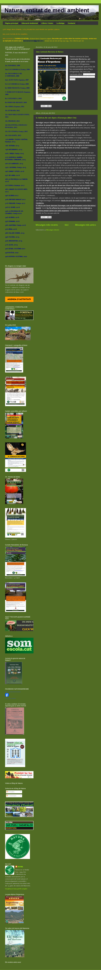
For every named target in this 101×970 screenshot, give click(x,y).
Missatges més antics (85, 225)
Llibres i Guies (47, 23)
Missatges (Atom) (52, 230)
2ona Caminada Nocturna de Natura (49, 52)
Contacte (71, 23)
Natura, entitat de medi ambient (47, 10)
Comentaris (11, 796)
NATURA (20, 867)
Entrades (10, 792)
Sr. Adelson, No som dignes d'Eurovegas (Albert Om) (56, 118)
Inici (66, 225)
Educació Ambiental (30, 23)
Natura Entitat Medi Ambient (13, 691)
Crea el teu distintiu (10, 698)
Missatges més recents (47, 225)
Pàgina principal (11, 23)
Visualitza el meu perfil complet (16, 889)
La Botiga (60, 23)
